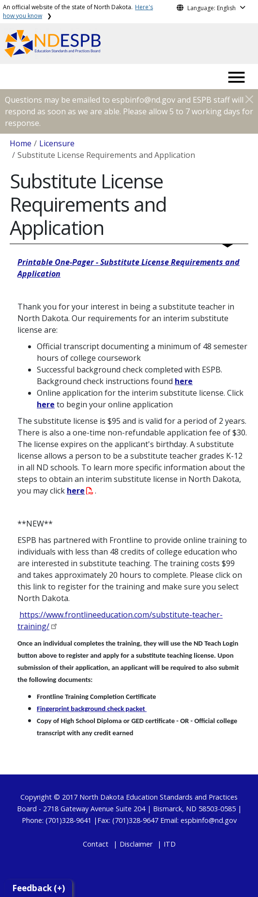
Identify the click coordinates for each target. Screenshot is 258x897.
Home (20, 143)
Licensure (57, 143)
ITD (170, 844)
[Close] (249, 99)
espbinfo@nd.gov (209, 820)
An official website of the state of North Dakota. (78, 11)
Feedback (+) (38, 888)
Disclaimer (136, 844)
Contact (95, 844)
